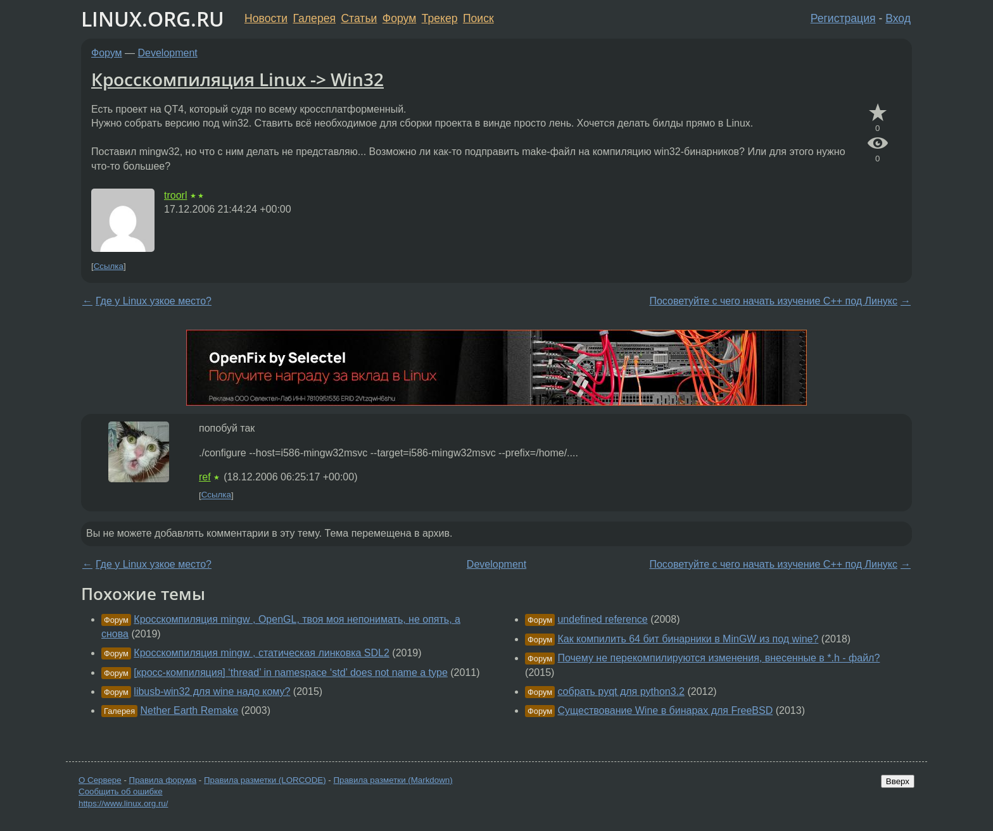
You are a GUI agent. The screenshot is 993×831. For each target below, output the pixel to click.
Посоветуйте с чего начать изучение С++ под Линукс (773, 301)
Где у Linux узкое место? (154, 301)
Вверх (897, 781)
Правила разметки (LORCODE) (265, 780)
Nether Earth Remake (190, 710)
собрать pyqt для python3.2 (621, 691)
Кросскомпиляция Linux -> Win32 (237, 79)
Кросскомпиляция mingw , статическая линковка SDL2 (261, 652)
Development (168, 52)
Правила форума (163, 780)
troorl (175, 195)
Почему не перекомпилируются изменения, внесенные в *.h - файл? (718, 658)
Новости (266, 18)
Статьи (359, 18)
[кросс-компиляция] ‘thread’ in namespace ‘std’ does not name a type (290, 672)
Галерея (314, 18)
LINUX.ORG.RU (152, 18)
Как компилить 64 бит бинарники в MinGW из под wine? (687, 639)
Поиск (478, 18)
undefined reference (602, 619)
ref (205, 477)
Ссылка (108, 266)
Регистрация (843, 18)
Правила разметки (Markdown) (392, 780)
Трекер (440, 18)
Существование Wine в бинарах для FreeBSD (665, 710)
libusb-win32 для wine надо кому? (212, 691)
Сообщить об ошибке (121, 791)
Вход (898, 18)
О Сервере (100, 780)
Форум (399, 18)
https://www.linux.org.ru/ (123, 803)
